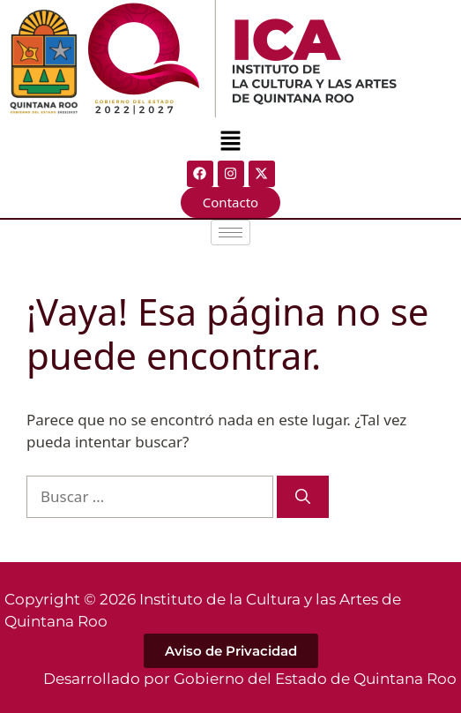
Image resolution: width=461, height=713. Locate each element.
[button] (230, 142)
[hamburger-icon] (230, 232)
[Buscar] (303, 497)
